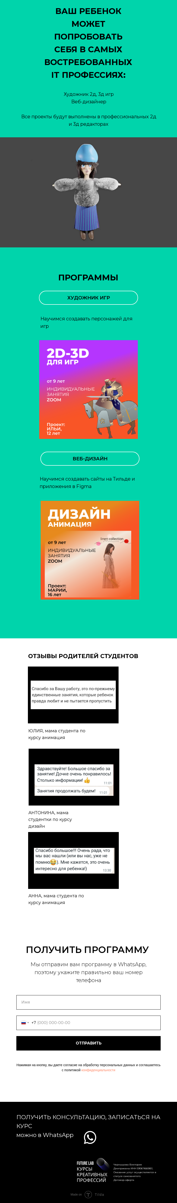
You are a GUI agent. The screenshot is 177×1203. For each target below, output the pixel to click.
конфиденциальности (98, 1070)
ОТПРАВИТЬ (88, 1043)
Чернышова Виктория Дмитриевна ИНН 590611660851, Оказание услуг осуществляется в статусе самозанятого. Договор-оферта (135, 1172)
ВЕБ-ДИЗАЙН (90, 459)
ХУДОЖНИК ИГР (88, 298)
